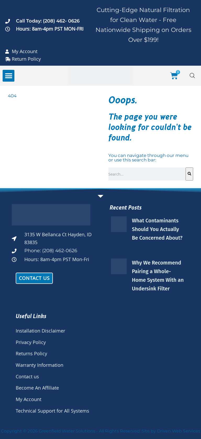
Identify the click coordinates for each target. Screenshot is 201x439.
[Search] (189, 174)
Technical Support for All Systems (52, 411)
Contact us (27, 376)
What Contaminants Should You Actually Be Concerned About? (157, 229)
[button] (8, 76)
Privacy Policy (31, 342)
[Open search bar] (192, 76)
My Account (28, 399)
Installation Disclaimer (40, 331)
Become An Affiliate (37, 388)
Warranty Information (39, 365)
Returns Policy (31, 353)
